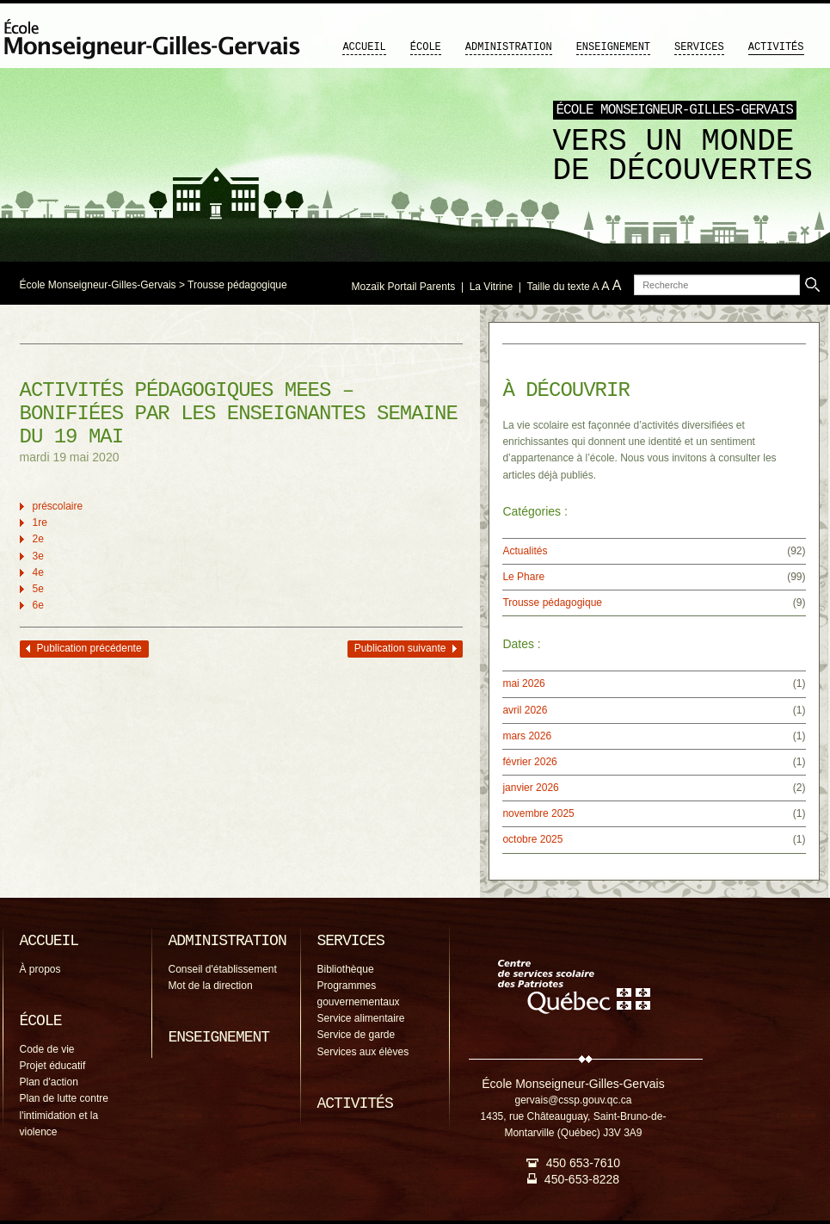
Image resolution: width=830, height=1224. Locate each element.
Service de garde (356, 1035)
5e (38, 589)
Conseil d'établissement (223, 969)
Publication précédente (89, 648)
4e (38, 572)
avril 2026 (524, 710)
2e (38, 539)
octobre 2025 (532, 839)
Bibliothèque (345, 969)
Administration (508, 47)
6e (38, 605)
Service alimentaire (361, 1018)
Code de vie (47, 1049)
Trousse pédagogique (237, 285)
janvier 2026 (530, 788)
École (425, 47)
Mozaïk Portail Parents (404, 287)
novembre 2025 (538, 813)
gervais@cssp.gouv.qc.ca (572, 1100)
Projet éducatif (53, 1066)
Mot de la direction (211, 986)
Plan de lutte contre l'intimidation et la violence (64, 1114)
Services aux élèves (363, 1052)
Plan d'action (49, 1082)
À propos (40, 969)
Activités (776, 47)
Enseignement (613, 47)
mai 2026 (523, 683)
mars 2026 (526, 736)
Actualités (524, 551)
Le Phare (523, 577)
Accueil (363, 47)
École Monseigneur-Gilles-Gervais (98, 285)
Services (699, 47)
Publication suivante (400, 648)
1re (40, 522)
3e (38, 556)
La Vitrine (491, 287)
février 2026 (529, 762)
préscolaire (58, 506)
